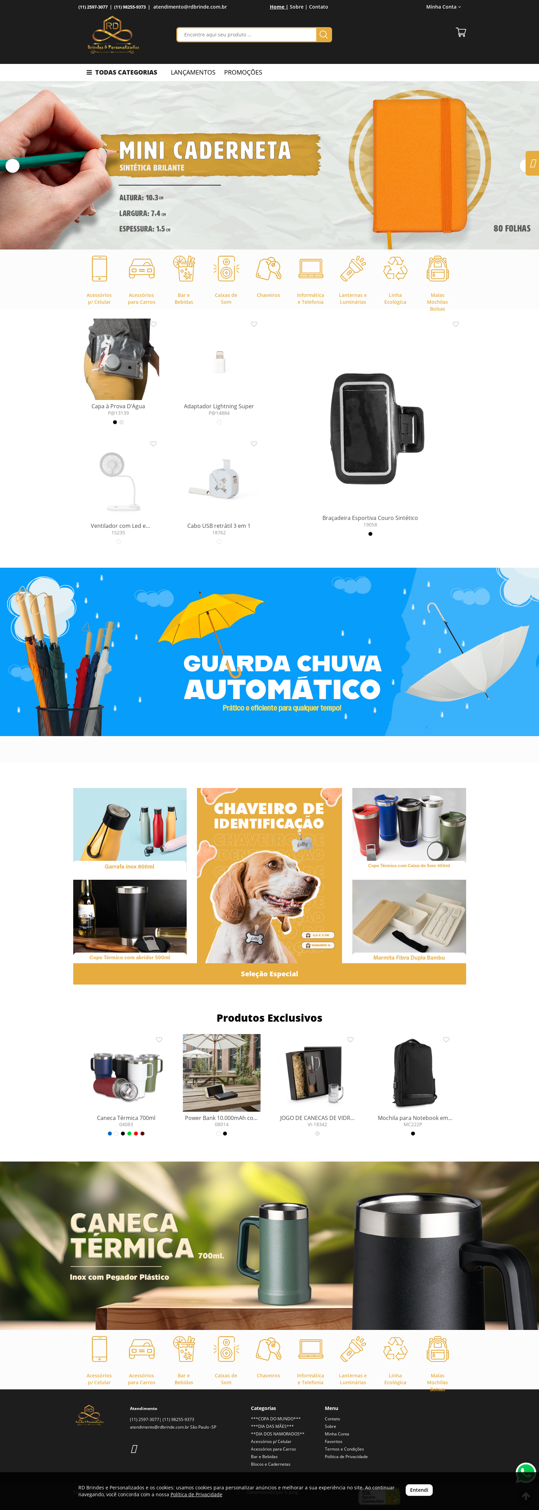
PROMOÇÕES (243, 72)
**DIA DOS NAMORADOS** (278, 1434)
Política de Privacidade (346, 1456)
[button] (13, 166)
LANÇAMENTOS (193, 72)
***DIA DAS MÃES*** (272, 1426)
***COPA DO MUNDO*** (276, 1419)
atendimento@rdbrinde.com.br (190, 6)
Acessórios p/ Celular (271, 1441)
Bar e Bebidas (264, 1456)
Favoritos (333, 1441)
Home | (279, 6)
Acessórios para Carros (273, 1449)
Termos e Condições (344, 1449)
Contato (318, 6)
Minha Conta (443, 6)
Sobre (330, 1426)
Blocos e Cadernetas (270, 1464)
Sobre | (299, 6)
